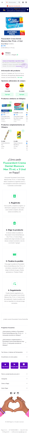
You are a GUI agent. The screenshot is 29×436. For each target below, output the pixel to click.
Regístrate (17, 9)
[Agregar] (10, 102)
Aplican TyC (22, 10)
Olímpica (7, 53)
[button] (14, 6)
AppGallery (23, 365)
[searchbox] (13, 2)
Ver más (19, 77)
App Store (5, 365)
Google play (14, 365)
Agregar (7, 94)
